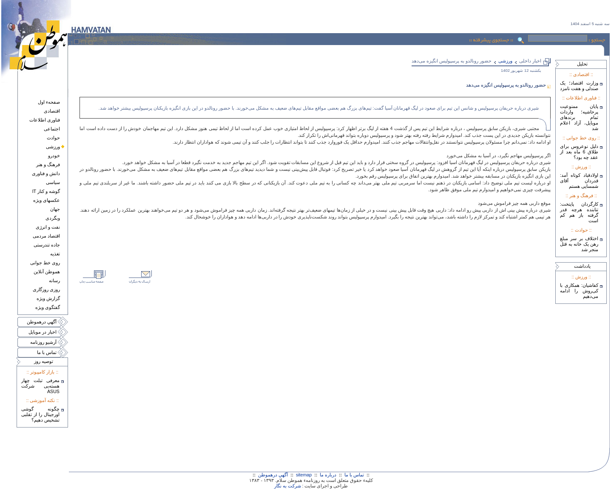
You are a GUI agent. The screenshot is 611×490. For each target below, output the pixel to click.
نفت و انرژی (48, 226)
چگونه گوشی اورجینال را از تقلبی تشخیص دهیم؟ (40, 414)
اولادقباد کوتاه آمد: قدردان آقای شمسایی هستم (579, 181)
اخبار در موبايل (42, 331)
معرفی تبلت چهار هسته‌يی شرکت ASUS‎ (40, 386)
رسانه (54, 280)
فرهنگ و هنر (48, 164)
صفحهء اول (49, 102)
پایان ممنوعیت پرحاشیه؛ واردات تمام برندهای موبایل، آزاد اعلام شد (579, 117)
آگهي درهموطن (42, 321)
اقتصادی (52, 110)
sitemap (304, 474)
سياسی (53, 182)
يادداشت (582, 266)
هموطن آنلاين (47, 271)
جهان (55, 209)
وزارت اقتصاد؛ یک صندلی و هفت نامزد (579, 85)
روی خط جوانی (45, 262)
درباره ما (328, 474)
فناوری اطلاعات (44, 119)
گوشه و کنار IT (46, 191)
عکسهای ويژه (46, 200)
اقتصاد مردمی (46, 235)
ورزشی (53, 146)
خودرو (54, 155)
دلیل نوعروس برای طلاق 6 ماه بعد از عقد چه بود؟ (579, 152)
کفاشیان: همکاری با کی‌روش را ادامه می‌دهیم (579, 291)
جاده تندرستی (47, 244)
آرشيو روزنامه (43, 342)
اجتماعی (52, 128)
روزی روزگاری (46, 289)
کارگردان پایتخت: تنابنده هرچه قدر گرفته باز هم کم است (579, 212)
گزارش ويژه (48, 298)
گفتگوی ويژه (47, 307)
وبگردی (52, 218)
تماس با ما (47, 352)
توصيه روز (43, 361)
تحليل (582, 63)
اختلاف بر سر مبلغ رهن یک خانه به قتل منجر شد (579, 244)
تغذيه (55, 253)
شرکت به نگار (287, 485)
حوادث (53, 137)
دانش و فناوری (46, 173)
